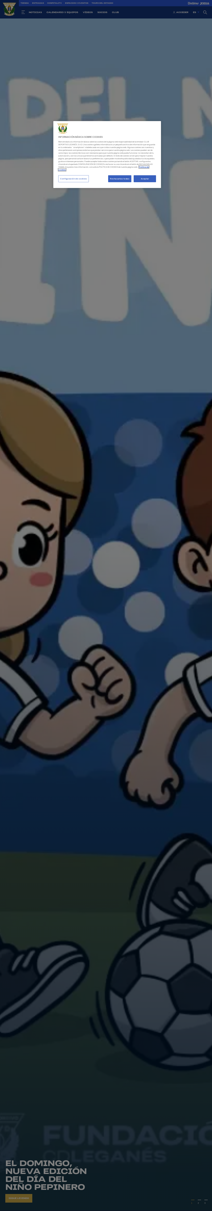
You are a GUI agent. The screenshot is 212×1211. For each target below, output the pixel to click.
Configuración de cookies (73, 178)
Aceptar (145, 178)
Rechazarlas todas (120, 178)
